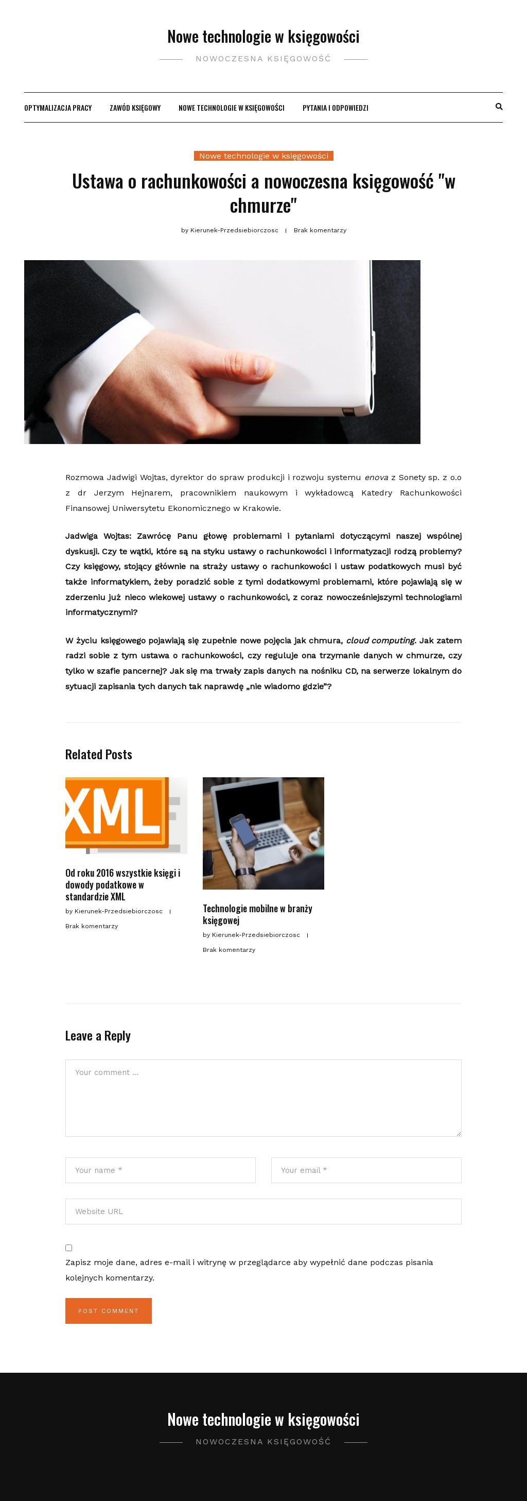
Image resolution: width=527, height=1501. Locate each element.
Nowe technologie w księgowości (263, 35)
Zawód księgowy (135, 107)
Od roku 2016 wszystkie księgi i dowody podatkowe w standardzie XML (122, 884)
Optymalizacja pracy (58, 107)
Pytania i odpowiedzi (335, 107)
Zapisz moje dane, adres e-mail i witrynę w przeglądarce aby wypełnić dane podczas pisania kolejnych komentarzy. (249, 1270)
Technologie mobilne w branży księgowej (257, 914)
